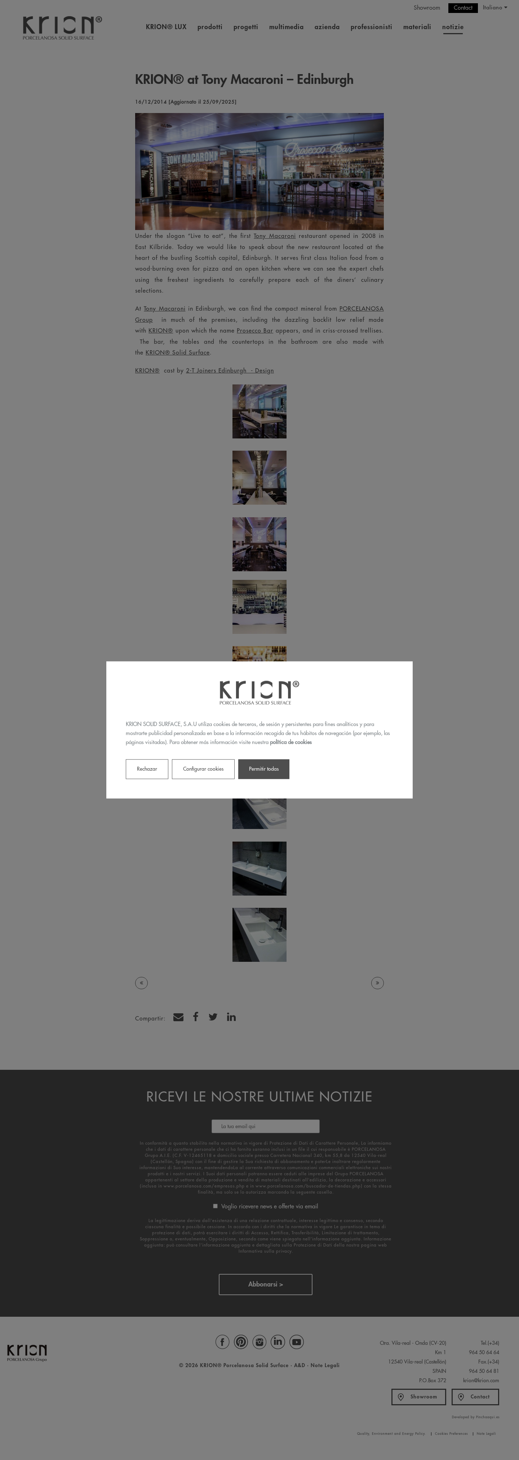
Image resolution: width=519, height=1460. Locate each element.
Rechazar (147, 769)
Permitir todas (264, 769)
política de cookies (291, 742)
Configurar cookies (203, 769)
